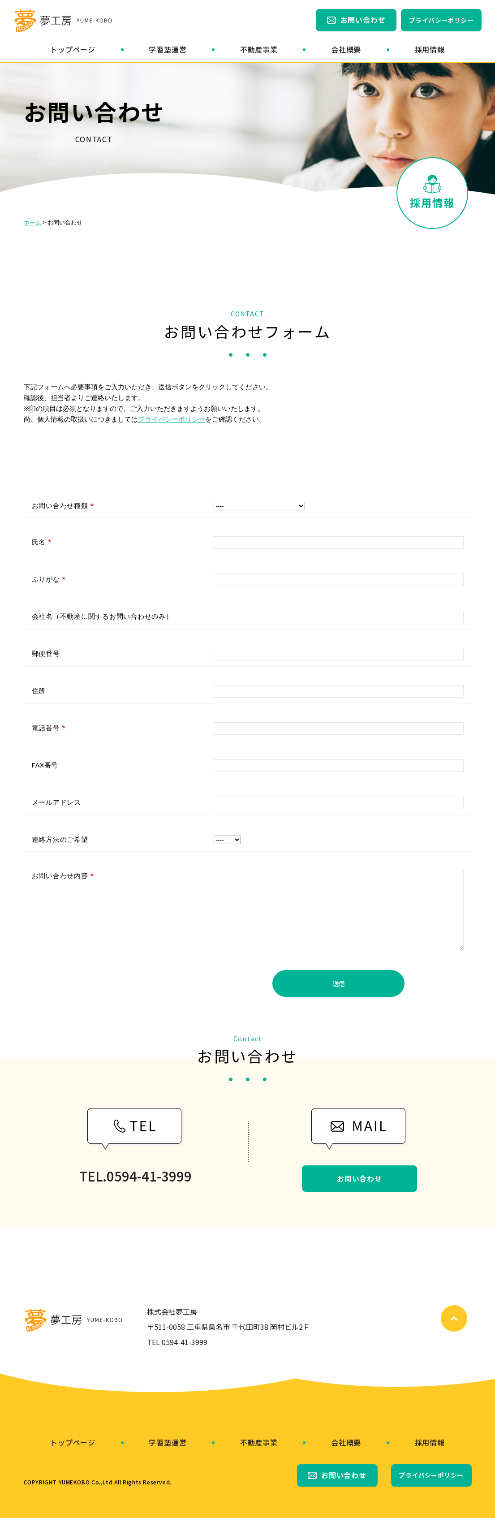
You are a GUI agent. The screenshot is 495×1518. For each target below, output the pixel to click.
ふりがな (49, 578)
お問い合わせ (363, 19)
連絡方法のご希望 (60, 839)
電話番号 (49, 727)
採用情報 (430, 49)
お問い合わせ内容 (63, 875)
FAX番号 (45, 764)
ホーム (32, 222)
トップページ (72, 49)
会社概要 (346, 49)
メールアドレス (56, 802)
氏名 (42, 541)
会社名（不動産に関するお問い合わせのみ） (102, 616)
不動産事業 (259, 49)
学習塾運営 (167, 49)
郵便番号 (46, 653)
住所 (39, 690)
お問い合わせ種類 (63, 505)
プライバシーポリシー (441, 20)
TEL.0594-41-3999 (135, 1176)
